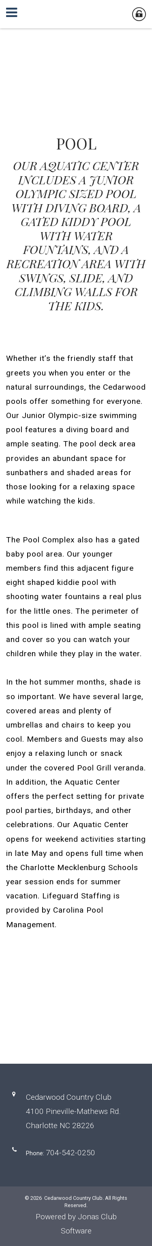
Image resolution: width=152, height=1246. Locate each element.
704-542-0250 (70, 1152)
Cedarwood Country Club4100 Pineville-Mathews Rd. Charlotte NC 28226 (73, 1111)
